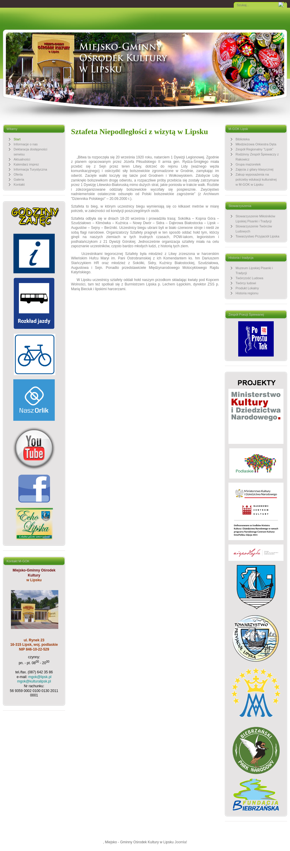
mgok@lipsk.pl (39, 677)
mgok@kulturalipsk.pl (34, 681)
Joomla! (181, 842)
